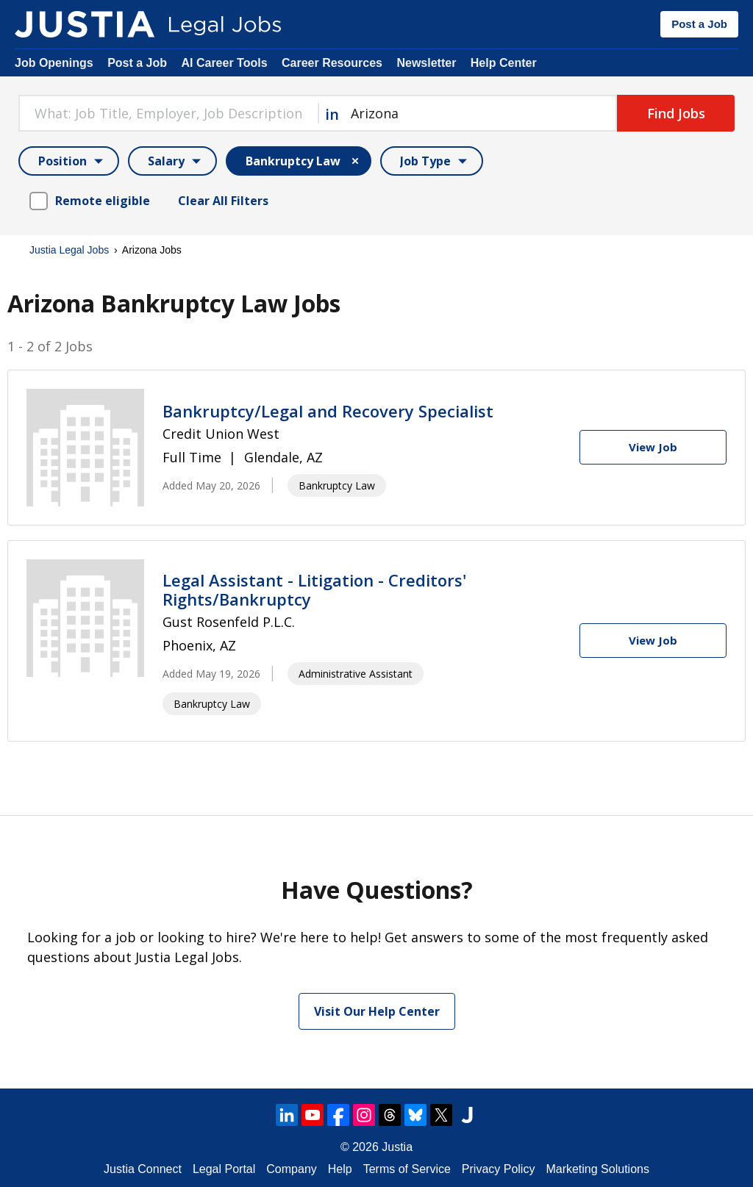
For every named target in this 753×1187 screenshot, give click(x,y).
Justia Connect (143, 1169)
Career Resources (332, 63)
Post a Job (699, 24)
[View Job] (653, 447)
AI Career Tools (224, 63)
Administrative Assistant (356, 674)
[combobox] (168, 113)
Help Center (504, 63)
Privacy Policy (498, 1169)
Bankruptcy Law (337, 485)
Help (340, 1169)
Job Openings (54, 63)
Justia (397, 1147)
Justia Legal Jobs (69, 250)
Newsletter (426, 63)
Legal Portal (224, 1169)
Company (291, 1169)
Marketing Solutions (597, 1169)
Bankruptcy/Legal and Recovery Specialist (328, 411)
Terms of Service (407, 1169)
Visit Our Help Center (377, 1011)
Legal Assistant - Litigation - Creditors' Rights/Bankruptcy (314, 589)
